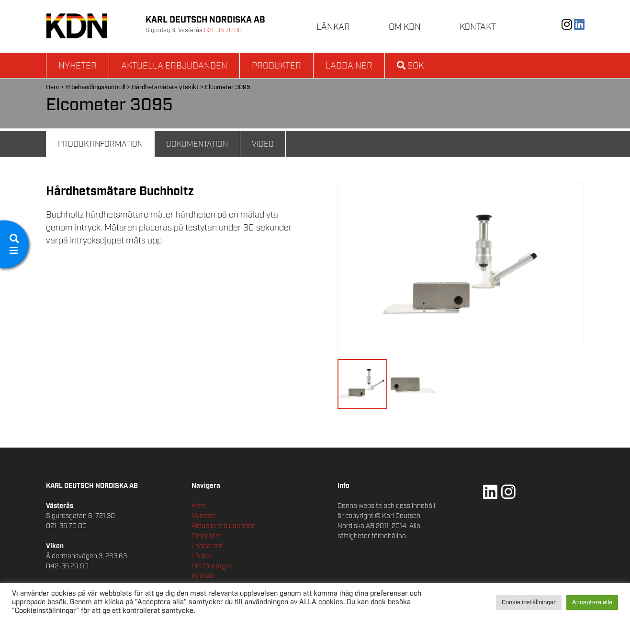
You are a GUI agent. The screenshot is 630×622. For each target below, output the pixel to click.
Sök (410, 66)
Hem (52, 87)
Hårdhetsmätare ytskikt (165, 87)
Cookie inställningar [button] (529, 603)
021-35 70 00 (223, 30)
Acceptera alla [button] (592, 603)
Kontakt (478, 27)
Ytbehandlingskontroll (95, 87)
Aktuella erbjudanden (174, 66)
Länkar (333, 27)
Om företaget (211, 566)
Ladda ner (349, 66)
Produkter (276, 66)
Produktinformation (100, 144)
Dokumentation (197, 144)
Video (263, 144)
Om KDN (405, 27)
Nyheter (77, 66)
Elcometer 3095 (227, 87)
